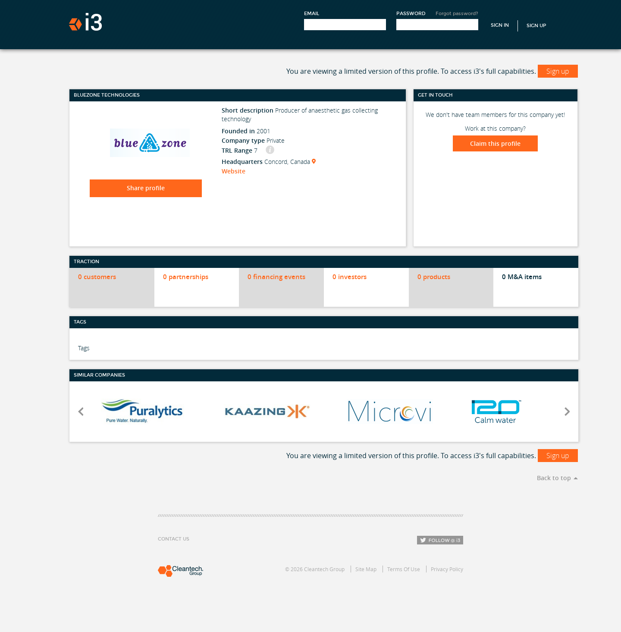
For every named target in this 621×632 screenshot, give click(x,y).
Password (411, 13)
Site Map (365, 569)
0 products (433, 276)
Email (311, 13)
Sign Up (536, 25)
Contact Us (173, 539)
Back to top (554, 478)
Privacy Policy (447, 569)
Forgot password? (457, 13)
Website (233, 171)
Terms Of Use (403, 569)
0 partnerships (185, 276)
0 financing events (276, 276)
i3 (85, 22)
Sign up (557, 71)
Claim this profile (495, 143)
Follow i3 (440, 540)
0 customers (97, 276)
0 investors (349, 276)
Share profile (146, 188)
